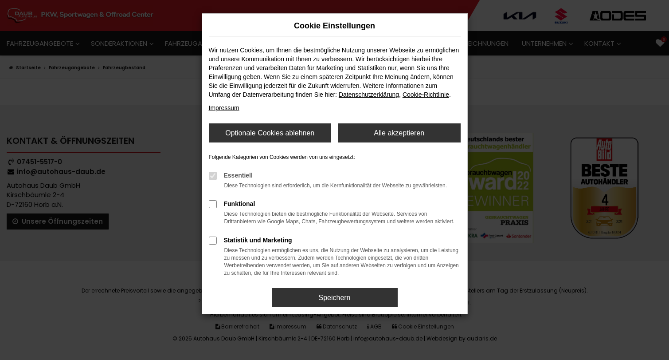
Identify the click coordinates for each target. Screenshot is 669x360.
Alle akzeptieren (399, 133)
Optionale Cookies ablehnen (269, 133)
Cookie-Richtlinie (426, 94)
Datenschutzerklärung (369, 94)
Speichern (334, 297)
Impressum (224, 107)
